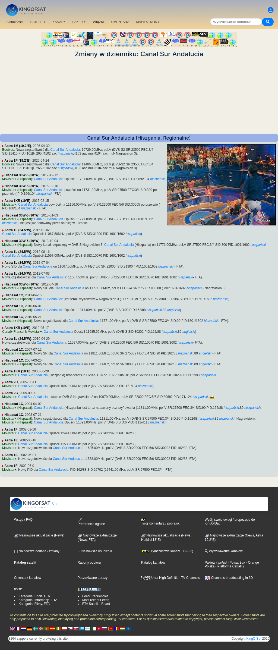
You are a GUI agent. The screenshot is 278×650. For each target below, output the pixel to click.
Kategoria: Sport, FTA (34, 596)
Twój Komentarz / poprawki (160, 521)
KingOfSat (254, 638)
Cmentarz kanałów (27, 578)
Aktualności (15, 22)
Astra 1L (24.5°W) (17, 230)
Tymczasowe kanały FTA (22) (167, 551)
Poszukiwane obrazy (93, 578)
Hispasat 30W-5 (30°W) (21, 175)
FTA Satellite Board (96, 604)
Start (34, 504)
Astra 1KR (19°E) (17, 201)
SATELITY (37, 22)
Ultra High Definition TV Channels (170, 578)
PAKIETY (79, 22)
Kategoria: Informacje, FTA (38, 600)
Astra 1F (10, 429)
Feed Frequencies (95, 596)
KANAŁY (58, 22)
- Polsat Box (236, 562)
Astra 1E (11, 440)
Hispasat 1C (13, 295)
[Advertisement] (139, 96)
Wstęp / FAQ (23, 520)
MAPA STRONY (147, 22)
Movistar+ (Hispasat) (17, 179)
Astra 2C (11, 382)
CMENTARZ (120, 22)
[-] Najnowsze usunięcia (95, 551)
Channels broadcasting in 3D (229, 578)
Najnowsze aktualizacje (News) (39, 535)
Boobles (8, 150)
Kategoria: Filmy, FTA (34, 604)
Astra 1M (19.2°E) (17, 146)
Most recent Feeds (95, 600)
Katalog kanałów (153, 562)
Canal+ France (13, 332)
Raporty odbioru (89, 562)
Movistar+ (9, 204)
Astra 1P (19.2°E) (17, 160)
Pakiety (210, 562)
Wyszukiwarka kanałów (223, 551)
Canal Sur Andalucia (65, 150)
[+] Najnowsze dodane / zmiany (36, 551)
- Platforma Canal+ (228, 566)
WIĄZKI (98, 22)
